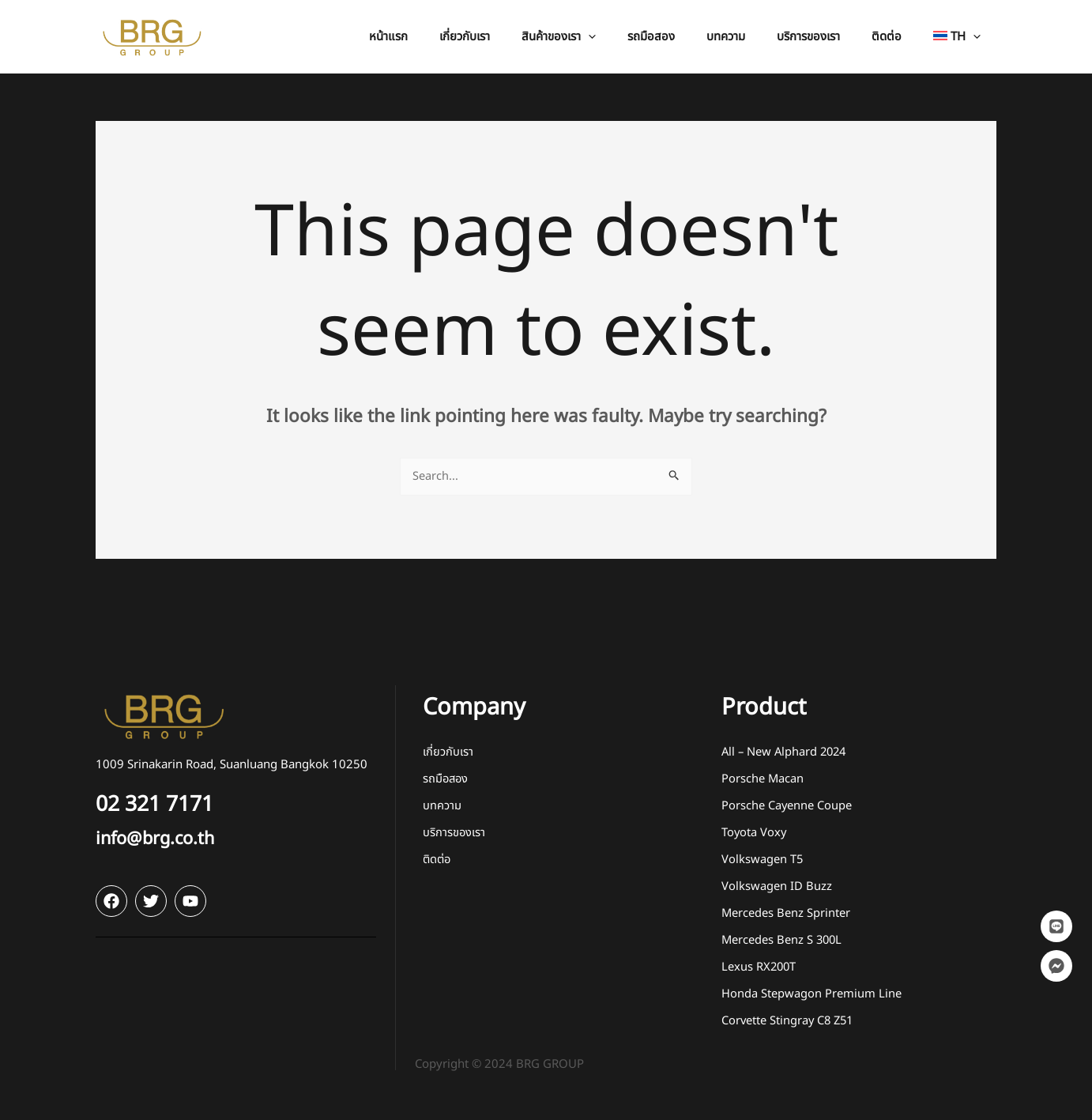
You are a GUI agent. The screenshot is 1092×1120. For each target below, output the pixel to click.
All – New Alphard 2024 (786, 753)
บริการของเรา (454, 833)
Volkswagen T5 (762, 860)
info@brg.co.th (162, 839)
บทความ (442, 807)
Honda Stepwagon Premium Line (811, 995)
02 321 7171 (162, 804)
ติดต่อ (438, 860)
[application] (631, 36)
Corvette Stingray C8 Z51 (789, 1022)
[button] (602, 36)
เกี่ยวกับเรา (448, 753)
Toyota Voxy (754, 833)
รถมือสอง (446, 780)
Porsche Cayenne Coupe (787, 807)
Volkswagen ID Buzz (776, 887)
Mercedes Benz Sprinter (786, 914)
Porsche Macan (762, 780)
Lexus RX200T (759, 968)
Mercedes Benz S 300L (783, 941)
